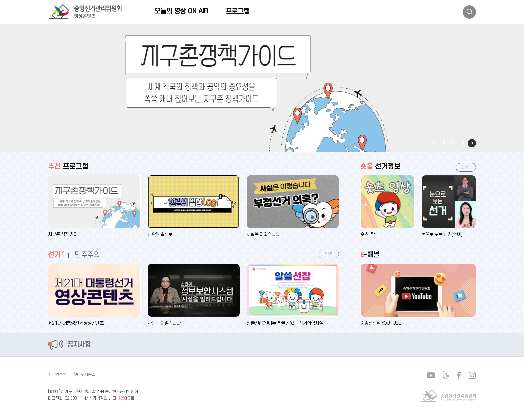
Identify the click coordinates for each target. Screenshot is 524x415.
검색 (469, 12)
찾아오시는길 (84, 374)
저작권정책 (57, 374)
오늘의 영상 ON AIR (181, 11)
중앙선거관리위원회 (448, 395)
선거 (54, 255)
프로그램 (238, 11)
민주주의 (87, 255)
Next (462, 143)
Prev (434, 143)
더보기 (329, 254)
